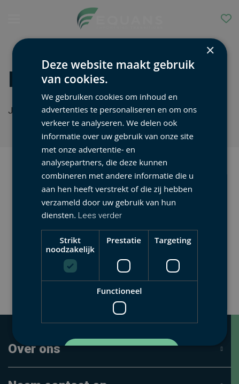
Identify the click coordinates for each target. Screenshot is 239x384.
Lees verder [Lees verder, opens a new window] (100, 215)
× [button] (210, 51)
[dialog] (119, 192)
